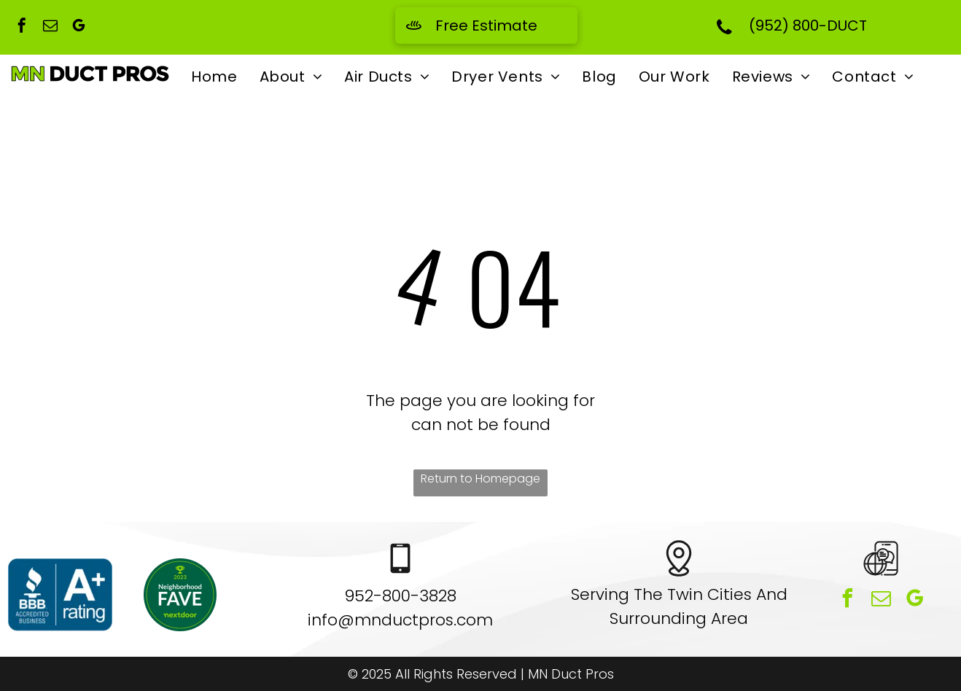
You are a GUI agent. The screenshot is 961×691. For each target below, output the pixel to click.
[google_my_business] (79, 27)
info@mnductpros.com (400, 620)
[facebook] (22, 27)
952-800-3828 (400, 596)
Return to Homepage (480, 478)
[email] (50, 27)
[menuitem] (214, 76)
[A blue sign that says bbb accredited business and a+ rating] (60, 594)
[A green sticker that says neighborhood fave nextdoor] (180, 594)
